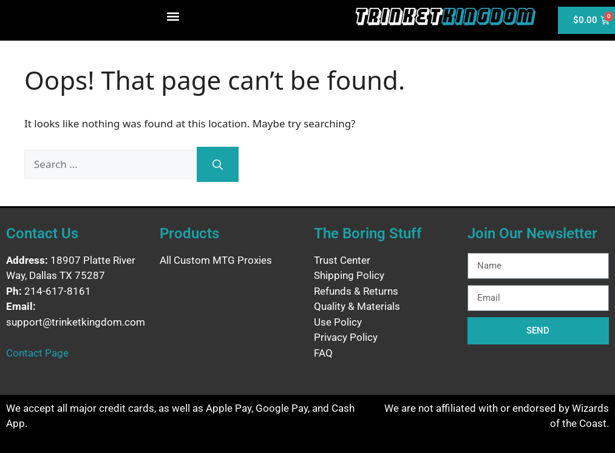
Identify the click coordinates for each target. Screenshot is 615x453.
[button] (173, 16)
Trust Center (342, 260)
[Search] (218, 164)
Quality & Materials (357, 306)
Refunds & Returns (356, 291)
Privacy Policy (346, 337)
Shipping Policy (349, 275)
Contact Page (37, 353)
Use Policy (338, 322)
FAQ (323, 353)
